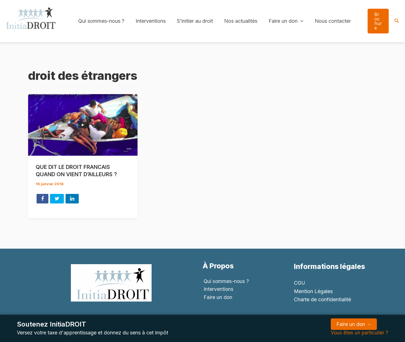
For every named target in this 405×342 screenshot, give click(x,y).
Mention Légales (313, 291)
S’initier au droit (192, 21)
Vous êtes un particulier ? (359, 333)
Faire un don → (353, 324)
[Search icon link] (396, 21)
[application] (295, 21)
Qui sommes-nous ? (101, 21)
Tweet (57, 198)
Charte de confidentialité (322, 299)
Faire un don (281, 21)
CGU (299, 283)
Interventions (149, 21)
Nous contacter (327, 21)
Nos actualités (236, 21)
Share (42, 198)
